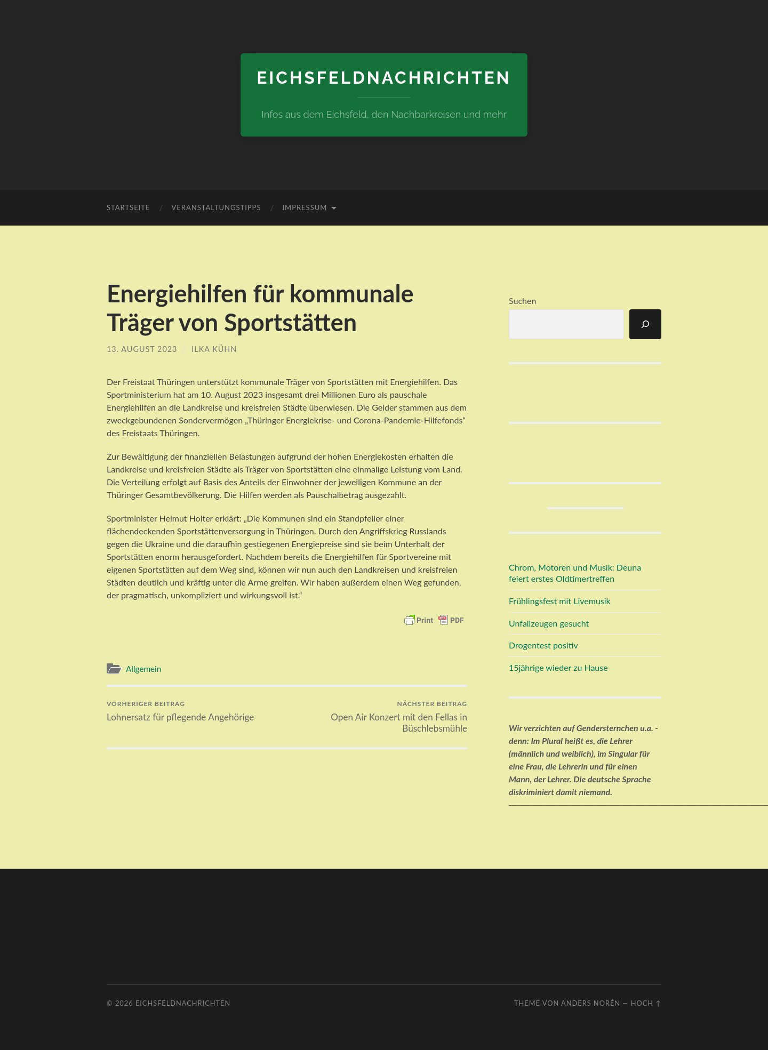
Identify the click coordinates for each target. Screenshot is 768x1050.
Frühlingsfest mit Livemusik (560, 601)
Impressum (304, 207)
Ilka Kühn (214, 349)
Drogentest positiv (543, 645)
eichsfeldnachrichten (384, 77)
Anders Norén (590, 1003)
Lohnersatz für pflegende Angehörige (180, 711)
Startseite (128, 207)
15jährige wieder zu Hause (558, 667)
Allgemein (143, 669)
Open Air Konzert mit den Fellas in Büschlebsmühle (379, 717)
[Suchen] (645, 324)
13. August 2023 (142, 349)
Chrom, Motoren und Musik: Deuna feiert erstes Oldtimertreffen (575, 572)
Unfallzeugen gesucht (549, 623)
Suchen (522, 300)
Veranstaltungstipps (216, 207)
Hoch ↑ (646, 1003)
